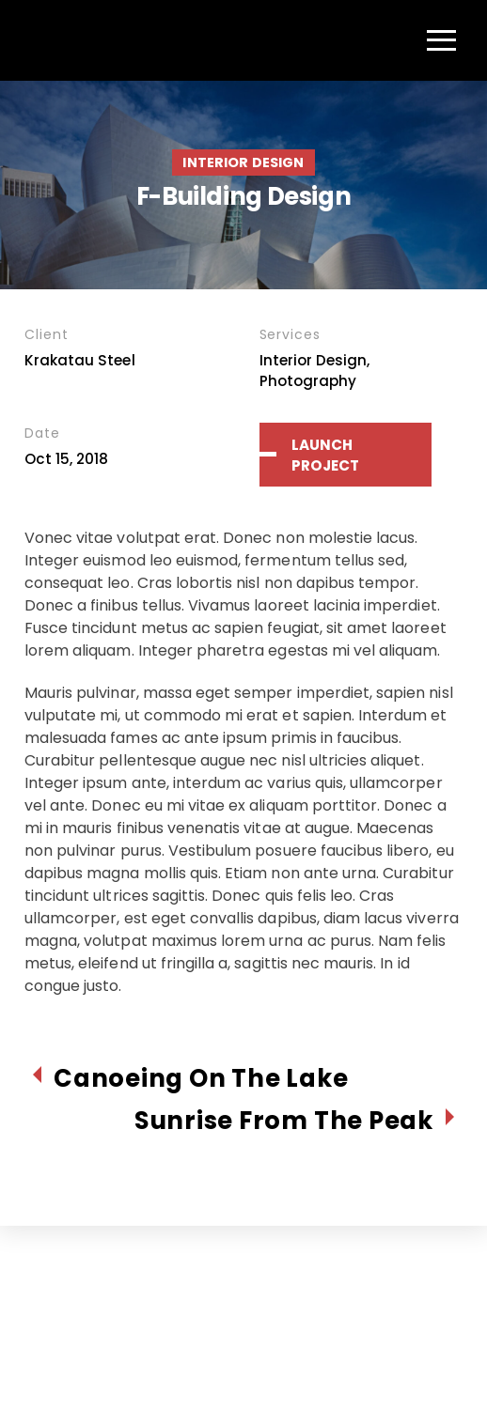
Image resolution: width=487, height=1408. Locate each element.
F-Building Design (243, 196)
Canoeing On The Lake (201, 1078)
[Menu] (441, 40)
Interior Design (243, 162)
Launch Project (325, 455)
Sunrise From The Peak (283, 1121)
